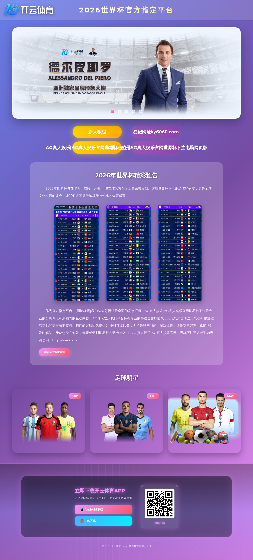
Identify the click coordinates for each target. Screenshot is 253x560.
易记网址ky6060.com (156, 131)
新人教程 (97, 131)
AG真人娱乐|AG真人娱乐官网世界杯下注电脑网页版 (156, 147)
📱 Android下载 (91, 509)
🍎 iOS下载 (88, 521)
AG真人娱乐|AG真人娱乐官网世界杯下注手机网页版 (97, 147)
